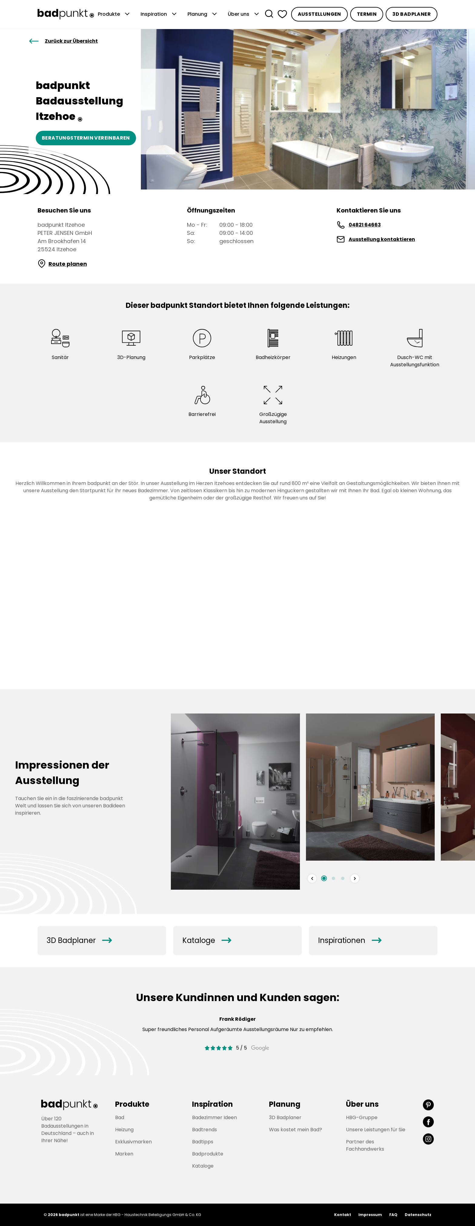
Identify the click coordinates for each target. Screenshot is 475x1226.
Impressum (370, 1214)
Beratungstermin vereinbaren (86, 137)
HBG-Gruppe (361, 1117)
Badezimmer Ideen (214, 1117)
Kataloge (206, 940)
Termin (367, 14)
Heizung (124, 1129)
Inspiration (159, 14)
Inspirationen (349, 940)
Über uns (244, 14)
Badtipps (202, 1141)
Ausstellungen (319, 14)
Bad (119, 1117)
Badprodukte (207, 1153)
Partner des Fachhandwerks (365, 1145)
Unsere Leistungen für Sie (375, 1129)
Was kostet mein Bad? (295, 1129)
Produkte (114, 14)
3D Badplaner (411, 14)
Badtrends (204, 1129)
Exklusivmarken (133, 1141)
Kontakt (342, 1214)
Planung (203, 14)
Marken (124, 1153)
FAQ (393, 1214)
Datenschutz (418, 1214)
